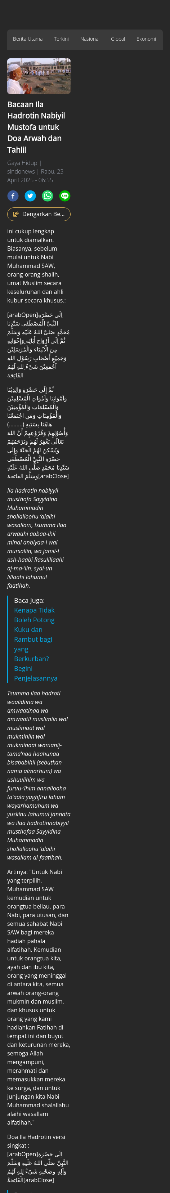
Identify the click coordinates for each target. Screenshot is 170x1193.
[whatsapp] (47, 196)
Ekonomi (146, 38)
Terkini (61, 38)
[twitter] (30, 196)
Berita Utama (27, 38)
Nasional (89, 38)
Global (118, 38)
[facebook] (13, 196)
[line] (65, 196)
